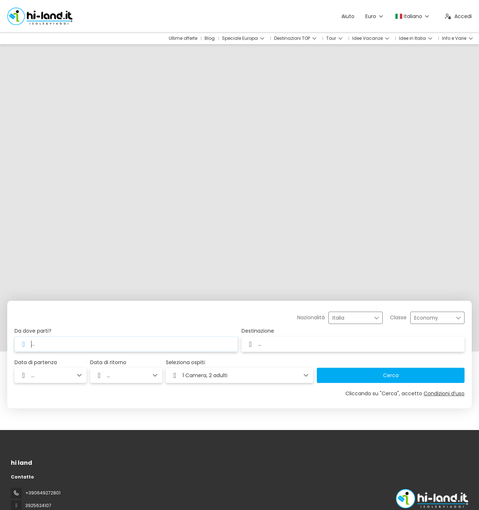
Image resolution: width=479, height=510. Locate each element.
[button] (240, 375)
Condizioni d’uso (444, 393)
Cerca (391, 375)
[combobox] (350, 318)
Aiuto (347, 16)
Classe (398, 317)
